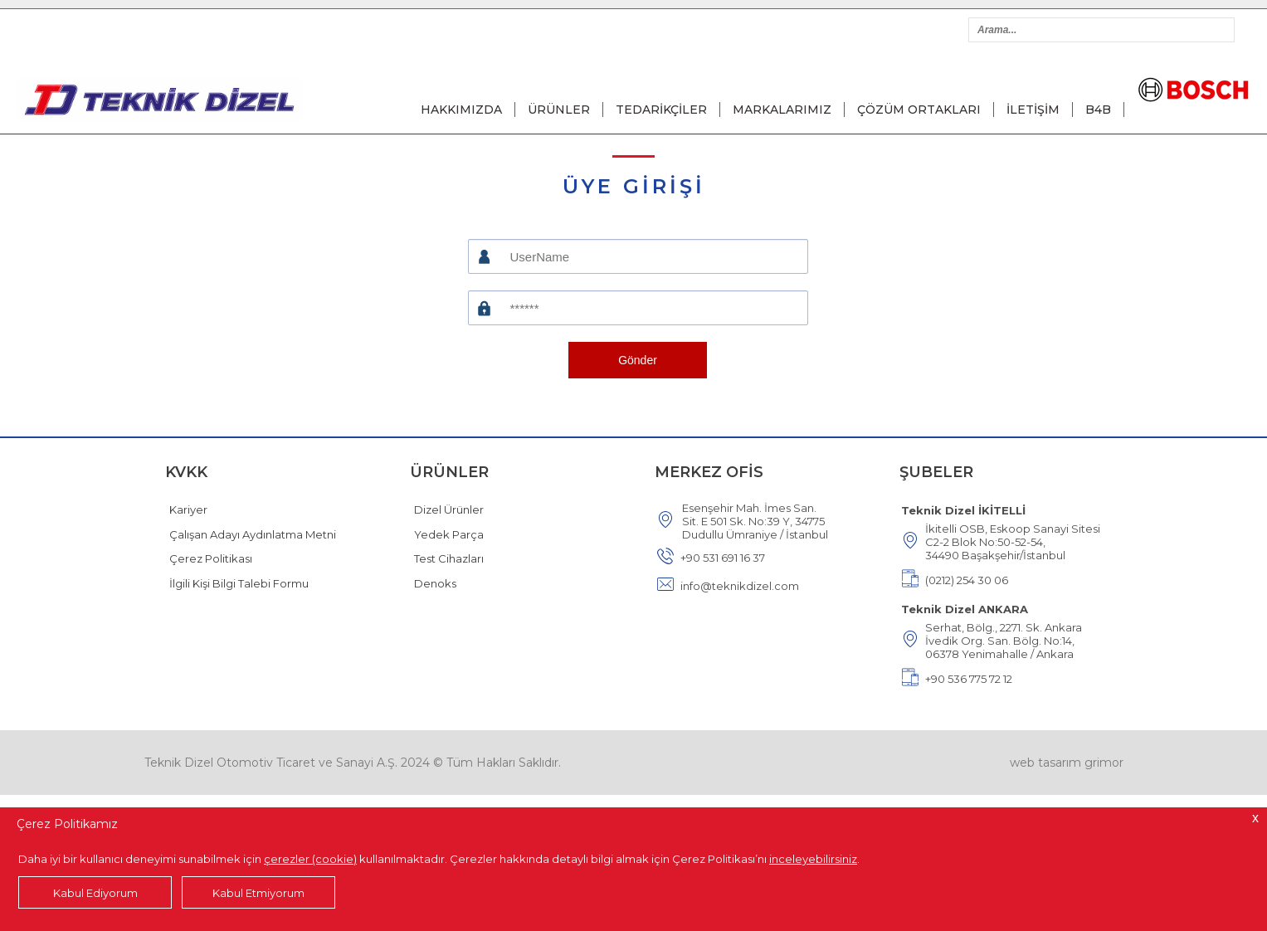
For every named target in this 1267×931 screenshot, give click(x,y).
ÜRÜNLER (559, 109)
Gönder (637, 360)
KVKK (186, 472)
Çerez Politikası (210, 558)
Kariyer (188, 509)
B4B (1098, 109)
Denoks (435, 583)
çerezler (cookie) (310, 858)
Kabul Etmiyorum (258, 892)
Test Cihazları (449, 558)
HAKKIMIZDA (461, 109)
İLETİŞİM (1033, 109)
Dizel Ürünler (449, 509)
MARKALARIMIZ (782, 109)
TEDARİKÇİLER (661, 109)
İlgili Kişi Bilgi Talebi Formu (239, 583)
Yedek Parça (449, 534)
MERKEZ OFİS (709, 472)
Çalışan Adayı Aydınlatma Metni (252, 534)
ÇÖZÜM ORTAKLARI (919, 109)
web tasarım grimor (1066, 762)
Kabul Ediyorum (95, 892)
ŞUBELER (936, 472)
